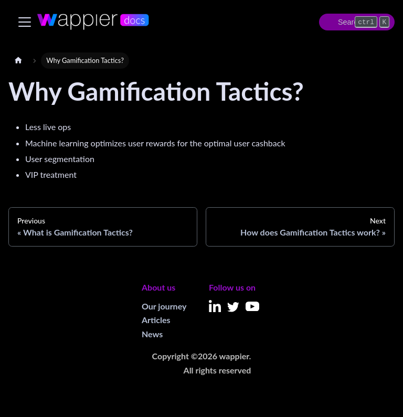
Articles (156, 320)
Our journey (164, 306)
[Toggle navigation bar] (25, 22)
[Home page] (18, 60)
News (152, 334)
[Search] (357, 22)
